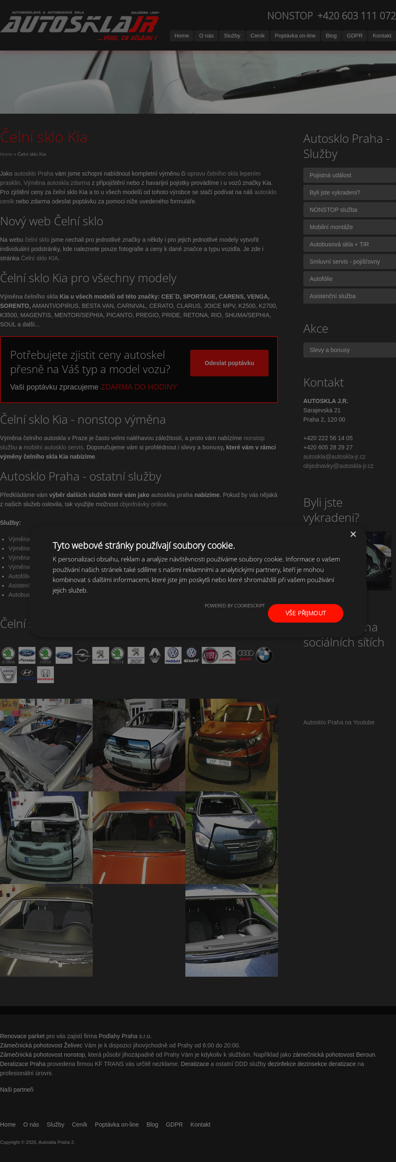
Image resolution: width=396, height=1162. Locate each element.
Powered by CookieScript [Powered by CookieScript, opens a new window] (235, 605)
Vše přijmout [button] (306, 613)
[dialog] (198, 580)
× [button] (353, 534)
